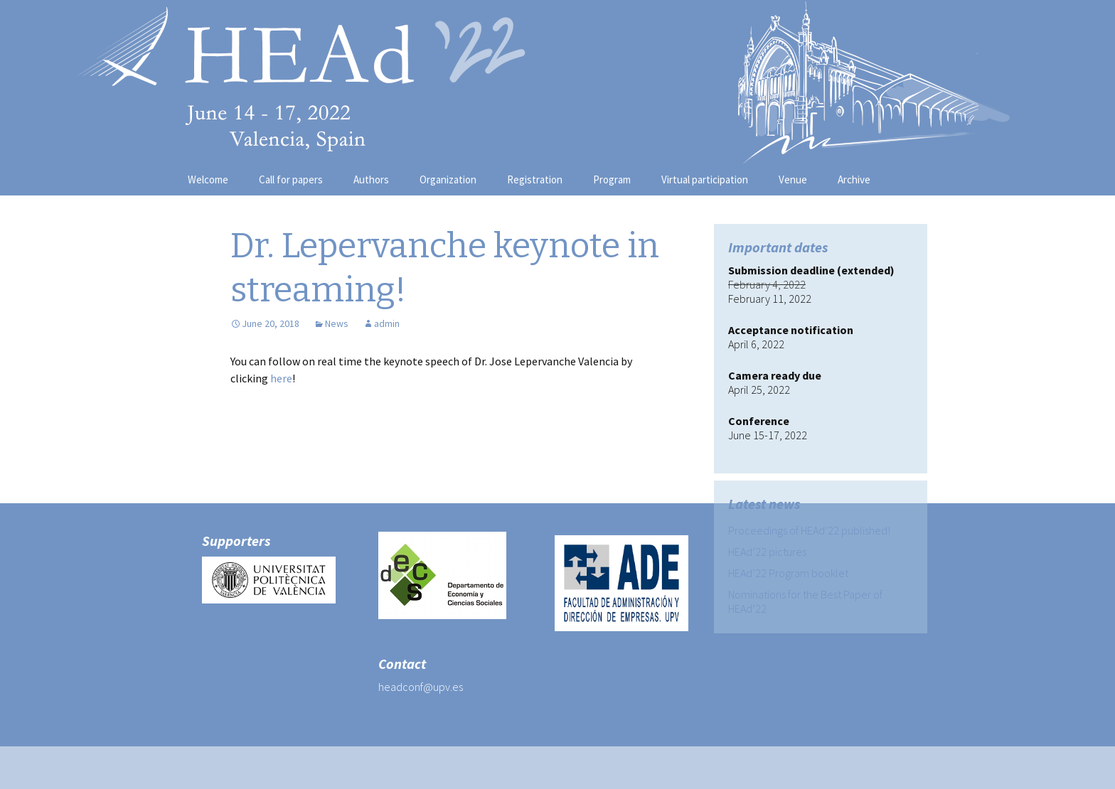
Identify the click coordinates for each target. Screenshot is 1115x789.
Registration (534, 179)
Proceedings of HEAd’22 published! (809, 530)
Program (612, 179)
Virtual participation (704, 179)
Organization (448, 179)
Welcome (208, 179)
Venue (793, 179)
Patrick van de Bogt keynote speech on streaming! (512, 478)
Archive (854, 179)
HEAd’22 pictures (767, 551)
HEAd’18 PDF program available (328, 457)
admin (387, 323)
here (281, 378)
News (336, 323)
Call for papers (291, 179)
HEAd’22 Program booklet (788, 573)
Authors (371, 179)
